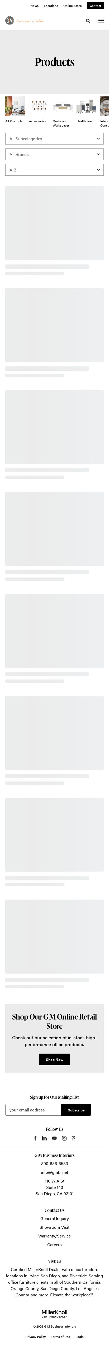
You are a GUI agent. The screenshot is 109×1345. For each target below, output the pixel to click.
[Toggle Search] (88, 21)
